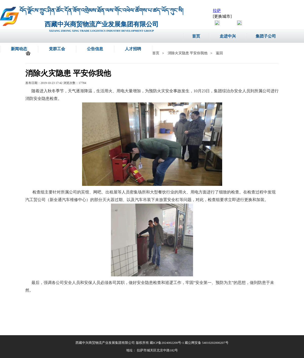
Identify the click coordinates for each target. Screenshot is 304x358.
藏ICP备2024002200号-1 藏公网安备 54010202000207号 (189, 343)
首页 (155, 53)
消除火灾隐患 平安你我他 (188, 53)
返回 (219, 53)
